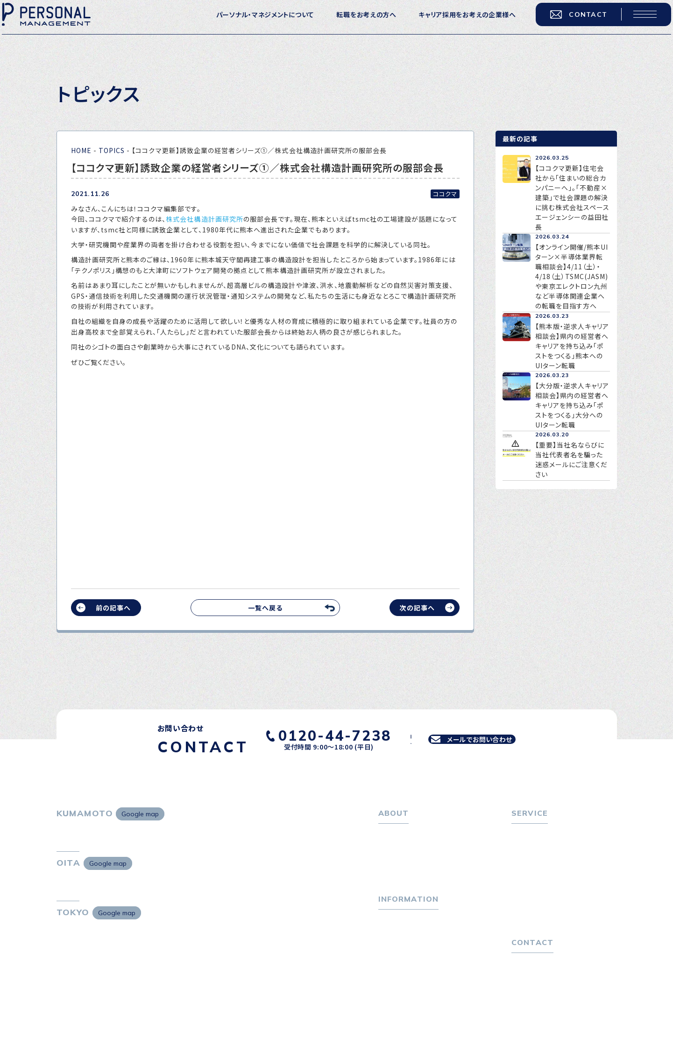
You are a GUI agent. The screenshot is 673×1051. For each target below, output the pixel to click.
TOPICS (112, 150)
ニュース (391, 969)
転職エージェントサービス (556, 849)
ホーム (388, 834)
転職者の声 (534, 878)
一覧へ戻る (265, 607)
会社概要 (397, 864)
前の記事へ (113, 607)
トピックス (393, 939)
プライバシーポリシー (543, 1016)
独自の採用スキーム (547, 941)
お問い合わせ (531, 1001)
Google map (140, 814)
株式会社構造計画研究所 (204, 219)
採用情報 (397, 878)
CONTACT (568, 23)
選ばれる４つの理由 (547, 911)
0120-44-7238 (317, 733)
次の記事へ (416, 607)
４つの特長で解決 (543, 926)
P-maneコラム (401, 954)
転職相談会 (534, 864)
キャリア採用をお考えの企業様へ (457, 23)
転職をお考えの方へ (356, 23)
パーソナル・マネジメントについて (254, 23)
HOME (81, 150)
